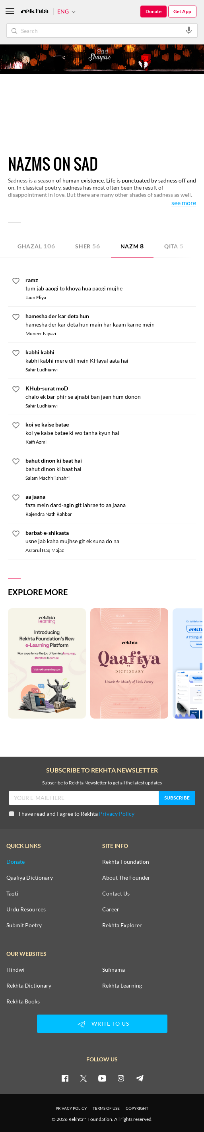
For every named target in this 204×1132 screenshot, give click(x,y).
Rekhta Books (23, 1001)
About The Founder (126, 877)
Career (110, 909)
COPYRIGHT (137, 1108)
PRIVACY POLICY (71, 1108)
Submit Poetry (24, 925)
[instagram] (121, 1078)
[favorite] (16, 282)
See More (183, 203)
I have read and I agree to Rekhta (71, 813)
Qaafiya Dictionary (29, 877)
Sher (87, 246)
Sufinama (113, 969)
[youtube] (102, 1078)
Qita (174, 246)
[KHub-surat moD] (110, 392)
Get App (182, 11)
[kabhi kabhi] (110, 356)
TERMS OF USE (106, 1108)
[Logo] (34, 11)
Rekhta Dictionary (28, 985)
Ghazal (36, 246)
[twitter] (83, 1078)
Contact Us (116, 893)
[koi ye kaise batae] (110, 428)
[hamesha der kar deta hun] (110, 320)
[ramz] (110, 284)
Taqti (12, 893)
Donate (153, 11)
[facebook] (64, 1078)
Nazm (132, 246)
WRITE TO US (102, 1024)
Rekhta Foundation (125, 862)
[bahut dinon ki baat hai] (110, 464)
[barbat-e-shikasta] (110, 537)
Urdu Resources (26, 909)
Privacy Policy (116, 813)
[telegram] (139, 1078)
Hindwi (15, 969)
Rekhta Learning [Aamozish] (122, 985)
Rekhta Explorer (122, 925)
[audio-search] (189, 30)
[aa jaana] (110, 501)
